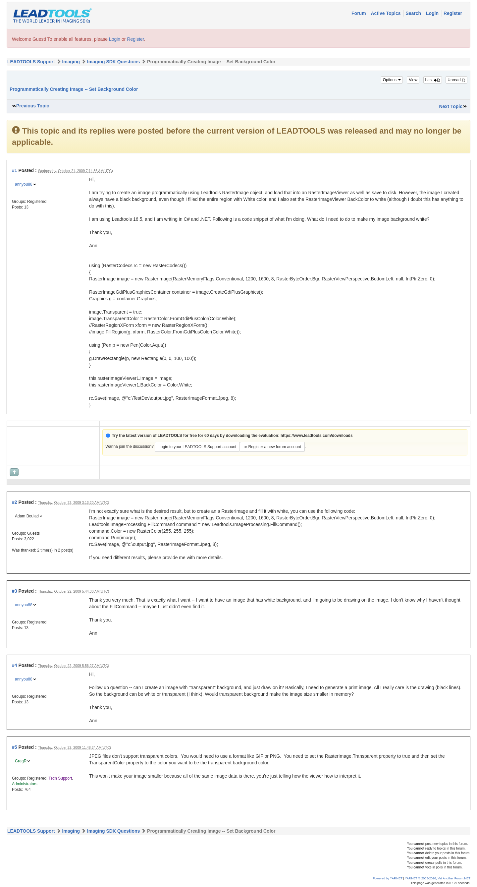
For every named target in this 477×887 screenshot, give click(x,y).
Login (433, 13)
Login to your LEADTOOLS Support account (197, 446)
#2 (14, 502)
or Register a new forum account (272, 446)
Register (453, 13)
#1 (14, 170)
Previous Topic (32, 105)
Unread (456, 80)
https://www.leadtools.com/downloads (317, 435)
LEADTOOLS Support (31, 61)
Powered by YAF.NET (387, 878)
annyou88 (23, 184)
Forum (359, 13)
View (413, 80)
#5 (14, 747)
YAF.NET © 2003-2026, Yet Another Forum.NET (437, 878)
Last (432, 80)
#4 (14, 665)
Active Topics (386, 13)
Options (392, 80)
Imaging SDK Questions (113, 61)
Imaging (71, 61)
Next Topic (450, 106)
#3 (14, 591)
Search (413, 13)
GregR (20, 761)
